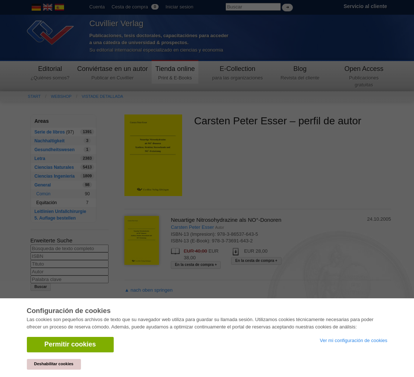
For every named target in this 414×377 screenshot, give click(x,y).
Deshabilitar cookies (54, 364)
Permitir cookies (70, 344)
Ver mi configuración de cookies (354, 340)
